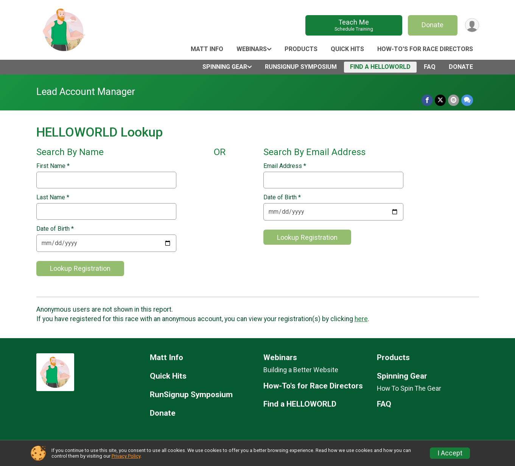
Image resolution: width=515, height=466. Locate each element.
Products (301, 49)
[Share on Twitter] (440, 100)
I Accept (449, 453)
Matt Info (207, 49)
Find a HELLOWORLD (380, 66)
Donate (432, 25)
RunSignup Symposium (301, 66)
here (361, 319)
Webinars (251, 49)
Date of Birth (55, 228)
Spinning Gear (224, 66)
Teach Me (353, 25)
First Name (53, 166)
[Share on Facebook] (427, 100)
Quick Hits (347, 49)
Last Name (52, 197)
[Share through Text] (467, 100)
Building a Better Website (300, 370)
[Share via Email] (453, 100)
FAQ (430, 66)
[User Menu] (472, 25)
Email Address (284, 166)
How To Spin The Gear (409, 388)
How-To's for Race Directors (425, 49)
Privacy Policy (126, 456)
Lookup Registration (80, 268)
